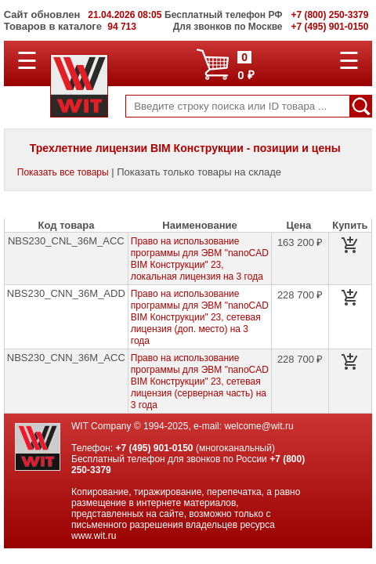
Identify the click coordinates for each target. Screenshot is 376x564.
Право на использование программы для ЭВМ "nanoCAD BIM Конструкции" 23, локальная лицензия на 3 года (200, 259)
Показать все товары (63, 172)
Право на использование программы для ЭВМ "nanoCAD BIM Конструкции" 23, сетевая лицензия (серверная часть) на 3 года (200, 381)
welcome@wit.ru (258, 426)
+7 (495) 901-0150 (154, 448)
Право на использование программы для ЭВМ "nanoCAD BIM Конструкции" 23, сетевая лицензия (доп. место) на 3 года (200, 317)
